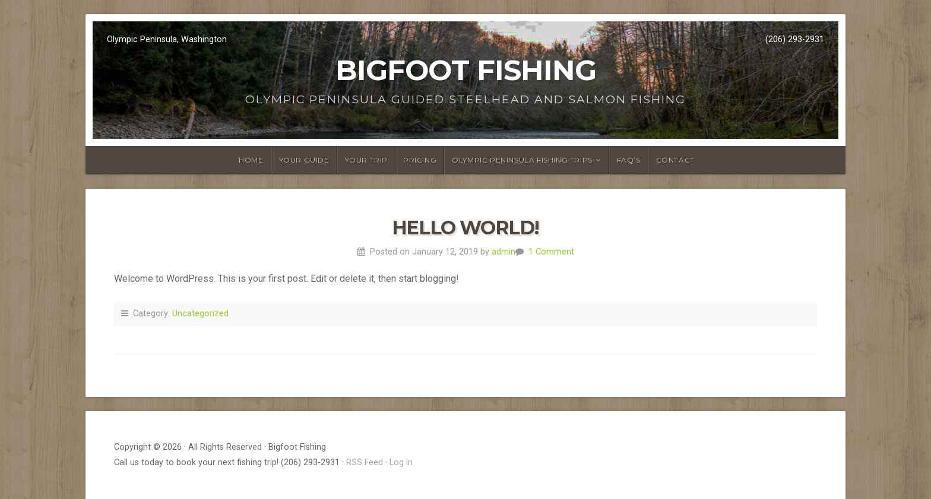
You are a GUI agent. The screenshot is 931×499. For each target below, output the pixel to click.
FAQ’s (629, 159)
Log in (401, 462)
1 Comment (551, 252)
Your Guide (304, 159)
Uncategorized (200, 314)
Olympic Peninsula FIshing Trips (522, 159)
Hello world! (465, 227)
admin (503, 252)
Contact (675, 159)
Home (251, 159)
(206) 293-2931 (794, 39)
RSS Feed (364, 462)
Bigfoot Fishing (465, 70)
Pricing (419, 159)
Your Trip (366, 159)
